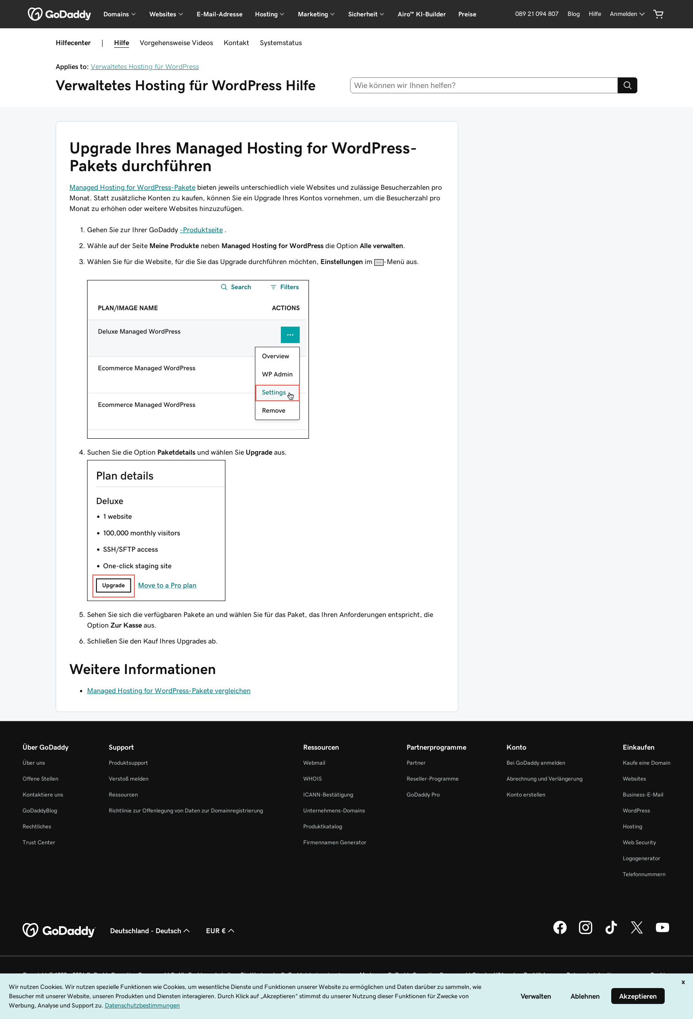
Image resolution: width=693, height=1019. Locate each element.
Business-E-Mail (643, 794)
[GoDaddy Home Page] (59, 930)
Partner (416, 763)
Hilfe (121, 42)
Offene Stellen (40, 778)
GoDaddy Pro (423, 794)
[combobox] (484, 85)
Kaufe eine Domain (646, 763)
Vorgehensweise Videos (176, 42)
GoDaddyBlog (40, 810)
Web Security (639, 842)
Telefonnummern (644, 874)
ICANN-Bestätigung (328, 794)
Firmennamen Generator (334, 842)
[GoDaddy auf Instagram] (586, 932)
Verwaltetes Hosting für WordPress (145, 66)
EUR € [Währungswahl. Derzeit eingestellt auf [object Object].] (221, 930)
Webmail (314, 763)
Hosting (632, 826)
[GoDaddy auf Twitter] (637, 932)
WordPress (636, 810)
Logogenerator (641, 858)
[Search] (627, 85)
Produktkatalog (322, 826)
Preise (467, 14)
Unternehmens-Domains (334, 810)
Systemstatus (281, 42)
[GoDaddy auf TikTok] (611, 932)
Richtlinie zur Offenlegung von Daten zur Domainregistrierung (186, 810)
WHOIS (312, 778)
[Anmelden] (628, 14)
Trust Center (39, 842)
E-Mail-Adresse (220, 14)
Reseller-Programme (433, 778)
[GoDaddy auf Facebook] (560, 932)
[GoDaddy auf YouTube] (662, 932)
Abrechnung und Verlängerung (544, 778)
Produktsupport (128, 763)
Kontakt (236, 42)
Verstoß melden (128, 778)
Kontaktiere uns (43, 794)
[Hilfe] (595, 14)
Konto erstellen (525, 794)
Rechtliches (37, 826)
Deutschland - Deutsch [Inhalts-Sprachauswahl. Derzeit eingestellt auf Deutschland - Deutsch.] (151, 930)
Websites (634, 778)
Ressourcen (123, 794)
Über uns (34, 763)
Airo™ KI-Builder (422, 14)
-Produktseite (201, 229)
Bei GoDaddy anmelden (535, 763)
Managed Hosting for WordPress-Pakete (132, 187)
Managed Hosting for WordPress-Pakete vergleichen (169, 690)
